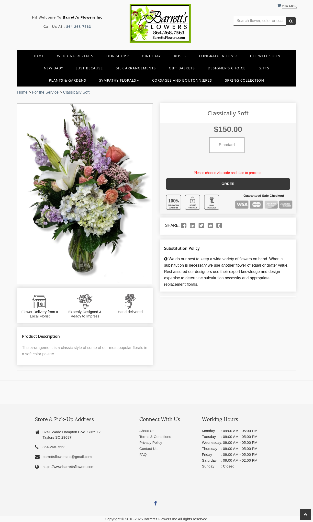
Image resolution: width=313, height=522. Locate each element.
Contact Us (148, 448)
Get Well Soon (265, 56)
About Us (147, 431)
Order (228, 184)
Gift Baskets (182, 68)
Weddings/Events (75, 56)
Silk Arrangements (136, 68)
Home (38, 56)
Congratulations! (218, 56)
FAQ (143, 454)
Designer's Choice (227, 68)
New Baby (53, 68)
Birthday (151, 56)
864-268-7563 (78, 27)
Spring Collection (244, 80)
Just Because (89, 68)
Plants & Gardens (67, 80)
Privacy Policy (150, 442)
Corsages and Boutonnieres (182, 80)
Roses (180, 56)
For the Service (45, 92)
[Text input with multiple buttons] (260, 21)
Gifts (263, 68)
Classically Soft (76, 92)
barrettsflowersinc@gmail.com (67, 457)
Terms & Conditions (155, 437)
